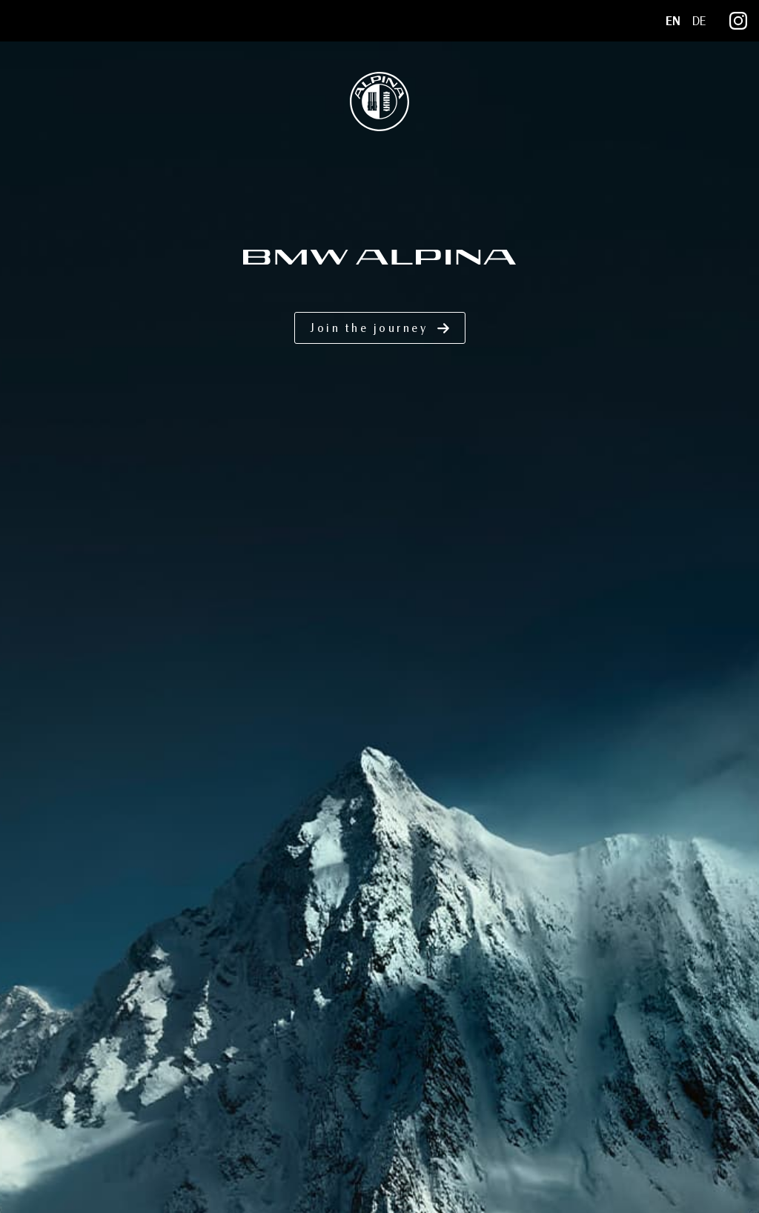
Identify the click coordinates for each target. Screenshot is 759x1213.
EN (673, 21)
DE (699, 21)
